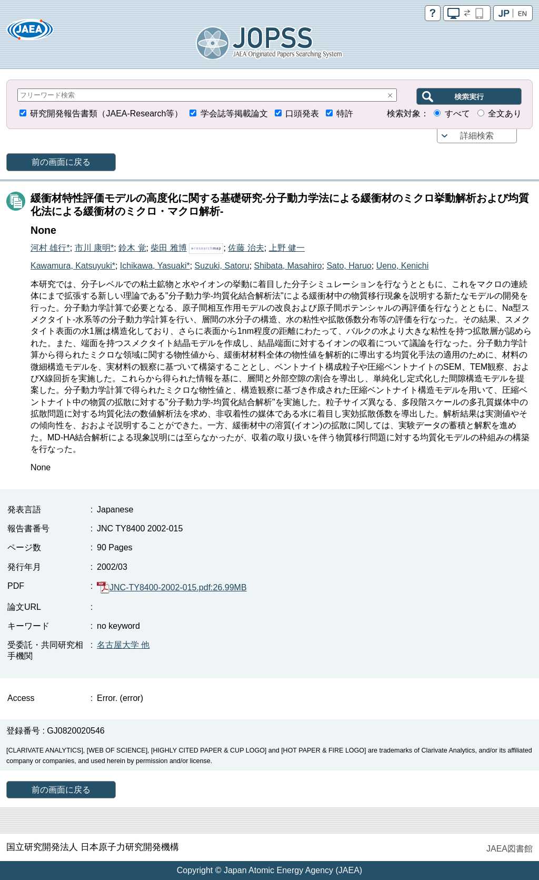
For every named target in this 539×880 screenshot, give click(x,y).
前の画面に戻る (61, 161)
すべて (457, 113)
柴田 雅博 (168, 247)
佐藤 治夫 (246, 247)
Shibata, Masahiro (288, 265)
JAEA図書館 (509, 848)
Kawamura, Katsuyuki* (73, 265)
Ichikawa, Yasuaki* (155, 265)
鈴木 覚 (132, 247)
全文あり (505, 113)
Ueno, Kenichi (402, 265)
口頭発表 (302, 113)
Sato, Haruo (348, 265)
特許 (344, 113)
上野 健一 (287, 247)
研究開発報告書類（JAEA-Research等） (106, 113)
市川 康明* (94, 247)
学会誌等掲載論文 (234, 113)
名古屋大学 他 (123, 644)
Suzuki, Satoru (222, 265)
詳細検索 (477, 135)
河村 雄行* (50, 247)
